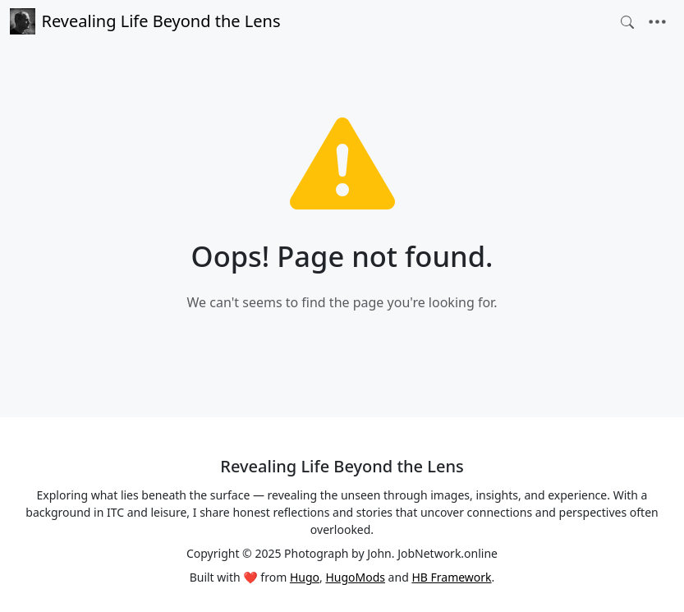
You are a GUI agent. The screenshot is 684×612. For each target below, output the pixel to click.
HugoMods (355, 577)
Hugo (304, 577)
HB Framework (451, 577)
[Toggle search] (627, 22)
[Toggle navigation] (657, 22)
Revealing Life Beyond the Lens (145, 21)
